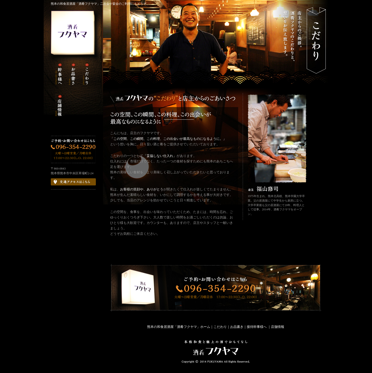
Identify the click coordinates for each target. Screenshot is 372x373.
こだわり (220, 327)
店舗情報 (277, 327)
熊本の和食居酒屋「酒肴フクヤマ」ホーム (178, 327)
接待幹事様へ (257, 327)
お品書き (236, 327)
